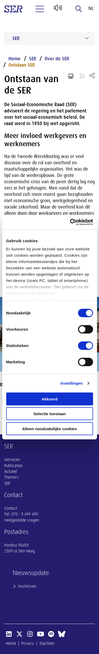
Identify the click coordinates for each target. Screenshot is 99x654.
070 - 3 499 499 (24, 514)
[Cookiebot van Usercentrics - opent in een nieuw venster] (70, 222)
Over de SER (57, 58)
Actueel (10, 471)
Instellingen (71, 383)
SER (32, 58)
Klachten (47, 643)
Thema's (11, 477)
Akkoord (49, 399)
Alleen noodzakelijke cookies (49, 428)
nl (90, 8)
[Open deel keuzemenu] (92, 75)
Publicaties (13, 465)
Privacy (27, 643)
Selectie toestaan (49, 414)
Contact (10, 508)
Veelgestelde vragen (21, 520)
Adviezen (12, 459)
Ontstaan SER (21, 65)
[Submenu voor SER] (87, 38)
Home (14, 58)
